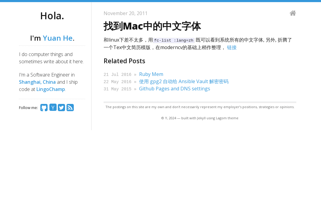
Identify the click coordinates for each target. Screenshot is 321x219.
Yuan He (58, 38)
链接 (232, 47)
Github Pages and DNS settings (174, 88)
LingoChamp (50, 89)
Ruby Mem (151, 74)
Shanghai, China (37, 82)
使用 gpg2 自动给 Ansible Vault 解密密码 (184, 81)
